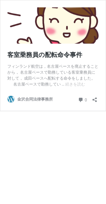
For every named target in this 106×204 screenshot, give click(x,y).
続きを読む (75, 84)
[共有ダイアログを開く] (95, 98)
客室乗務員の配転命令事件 (44, 54)
